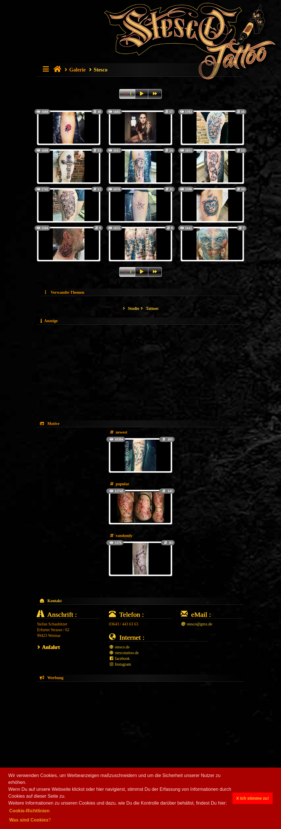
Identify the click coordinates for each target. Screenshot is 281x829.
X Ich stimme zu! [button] (252, 798)
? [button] (30, 820)
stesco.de (119, 647)
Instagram (120, 664)
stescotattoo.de (124, 653)
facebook (119, 658)
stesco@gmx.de (196, 624)
